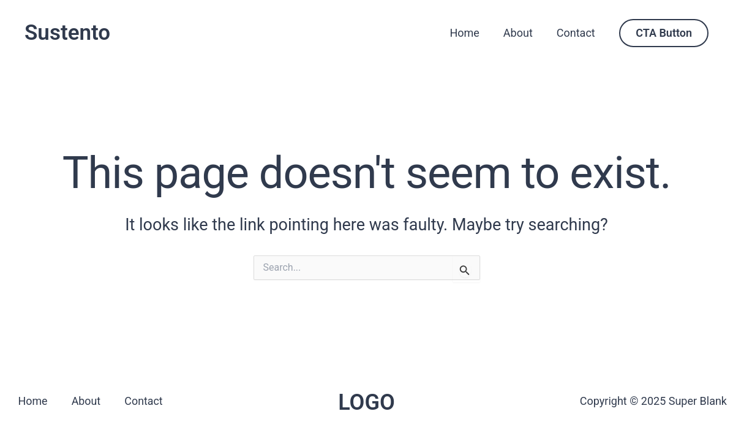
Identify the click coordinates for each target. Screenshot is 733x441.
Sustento (67, 32)
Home (469, 32)
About (520, 32)
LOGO (366, 402)
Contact (576, 32)
